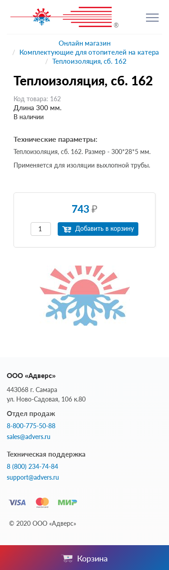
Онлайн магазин (84, 43)
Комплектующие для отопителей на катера (89, 52)
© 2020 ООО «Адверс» (42, 523)
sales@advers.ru (28, 437)
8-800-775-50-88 (31, 426)
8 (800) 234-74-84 (32, 466)
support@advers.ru (33, 477)
